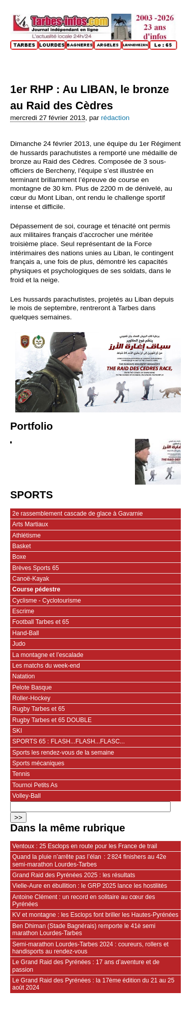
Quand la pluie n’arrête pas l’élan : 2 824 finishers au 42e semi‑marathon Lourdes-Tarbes (89, 860)
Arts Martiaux (30, 524)
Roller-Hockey (31, 698)
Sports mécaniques (38, 763)
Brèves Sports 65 (35, 568)
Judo (18, 643)
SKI (17, 730)
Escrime (23, 611)
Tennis (21, 773)
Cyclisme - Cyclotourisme (46, 600)
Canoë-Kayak (30, 578)
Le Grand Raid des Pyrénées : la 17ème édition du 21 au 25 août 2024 (93, 984)
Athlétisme (26, 535)
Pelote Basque (32, 687)
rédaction (115, 118)
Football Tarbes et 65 (40, 621)
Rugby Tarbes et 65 (38, 708)
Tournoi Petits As (35, 785)
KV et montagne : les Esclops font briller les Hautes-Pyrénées (95, 914)
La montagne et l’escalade (48, 655)
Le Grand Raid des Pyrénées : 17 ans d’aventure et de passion (85, 966)
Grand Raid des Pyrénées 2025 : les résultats (73, 875)
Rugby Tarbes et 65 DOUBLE (52, 720)
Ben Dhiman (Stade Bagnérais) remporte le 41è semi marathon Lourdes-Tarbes (83, 929)
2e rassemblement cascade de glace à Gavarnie (77, 513)
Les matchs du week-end (46, 665)
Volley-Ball (26, 795)
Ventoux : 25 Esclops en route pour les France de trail (84, 846)
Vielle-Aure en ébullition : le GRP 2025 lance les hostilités (89, 885)
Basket (21, 546)
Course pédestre (36, 589)
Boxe (19, 556)
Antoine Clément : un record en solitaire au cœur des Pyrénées (83, 900)
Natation (23, 676)
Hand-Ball (25, 633)
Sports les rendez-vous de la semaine (63, 752)
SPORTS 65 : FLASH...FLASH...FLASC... (68, 741)
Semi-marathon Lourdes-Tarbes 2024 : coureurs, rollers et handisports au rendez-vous (90, 948)
